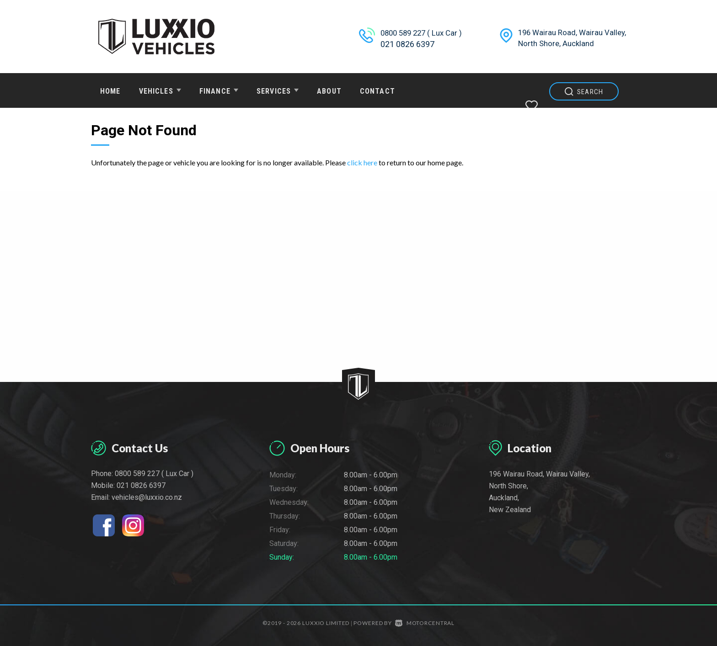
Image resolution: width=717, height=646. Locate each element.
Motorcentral (425, 623)
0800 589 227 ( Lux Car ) (424, 32)
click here (362, 162)
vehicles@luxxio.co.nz (147, 497)
